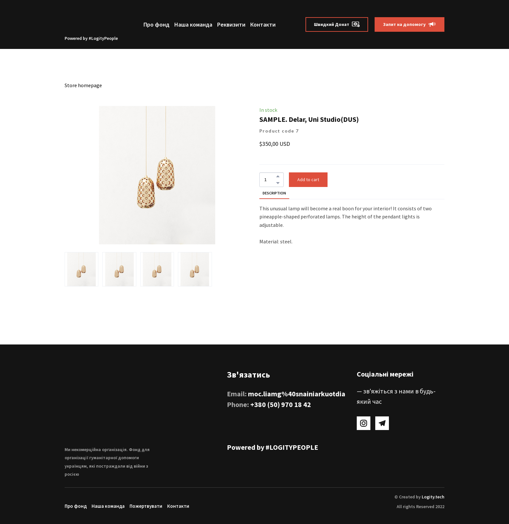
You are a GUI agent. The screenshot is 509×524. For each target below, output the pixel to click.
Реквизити (231, 24)
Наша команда (193, 24)
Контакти (263, 24)
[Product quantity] (270, 179)
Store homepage (83, 85)
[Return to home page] (91, 19)
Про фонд (156, 24)
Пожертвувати (146, 506)
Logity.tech (433, 497)
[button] (336, 24)
